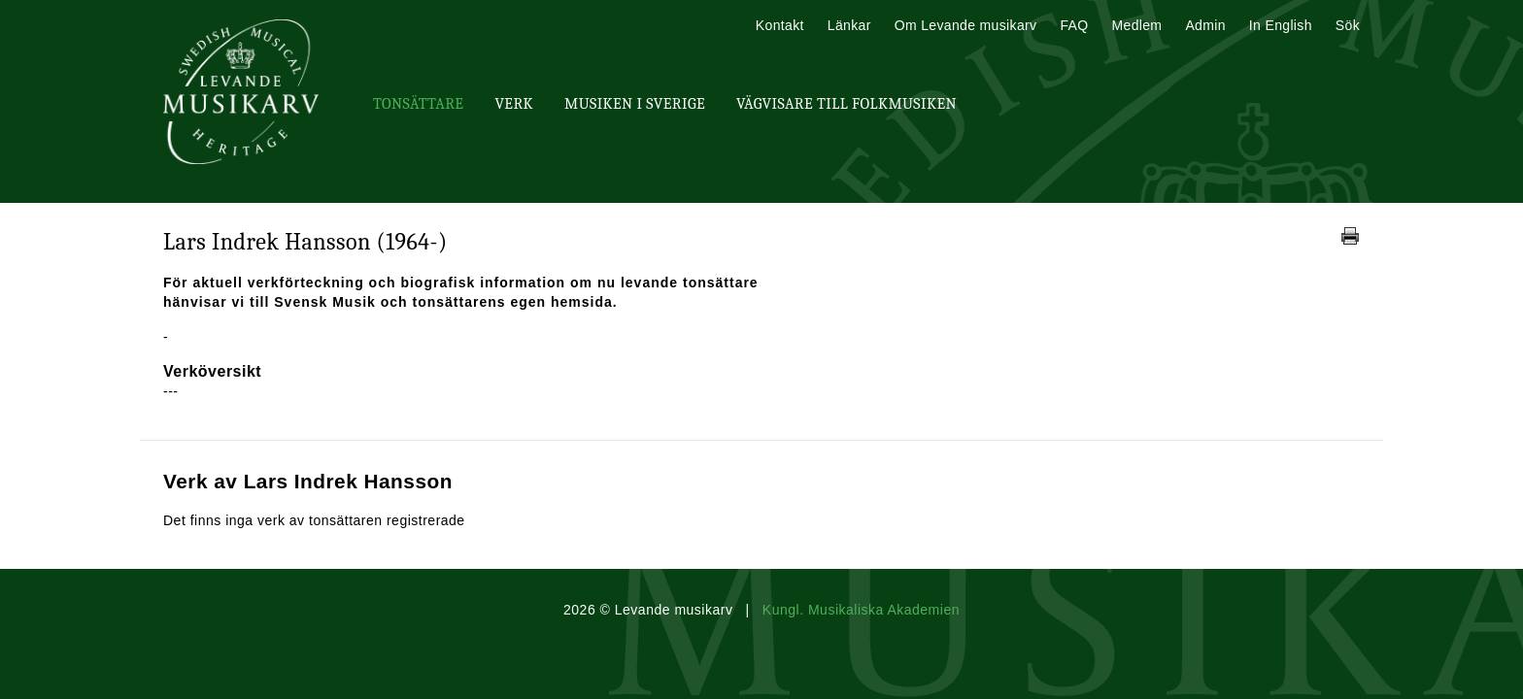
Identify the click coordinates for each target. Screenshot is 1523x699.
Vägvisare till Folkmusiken (846, 104)
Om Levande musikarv (966, 25)
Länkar (849, 25)
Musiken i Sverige (634, 104)
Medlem (1136, 25)
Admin (1205, 25)
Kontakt (780, 25)
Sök (1348, 25)
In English (1280, 25)
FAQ (1074, 25)
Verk (513, 104)
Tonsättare (418, 104)
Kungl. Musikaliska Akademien (861, 609)
